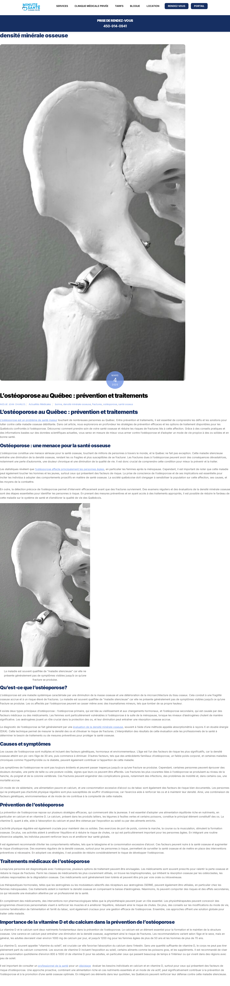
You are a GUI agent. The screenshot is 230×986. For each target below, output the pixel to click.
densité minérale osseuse (77, 404)
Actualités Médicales (40, 404)
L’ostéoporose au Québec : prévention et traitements (74, 395)
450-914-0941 (115, 26)
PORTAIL (199, 6)
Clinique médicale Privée (91, 6)
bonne (58, 404)
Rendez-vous (176, 6)
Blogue (135, 6)
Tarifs (119, 6)
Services (62, 6)
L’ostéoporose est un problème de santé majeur (28, 420)
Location (153, 6)
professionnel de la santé (53, 965)
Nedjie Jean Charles (12, 404)
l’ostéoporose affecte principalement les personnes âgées (69, 469)
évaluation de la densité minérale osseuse (98, 727)
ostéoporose (110, 404)
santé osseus (125, 404)
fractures (97, 404)
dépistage (85, 965)
